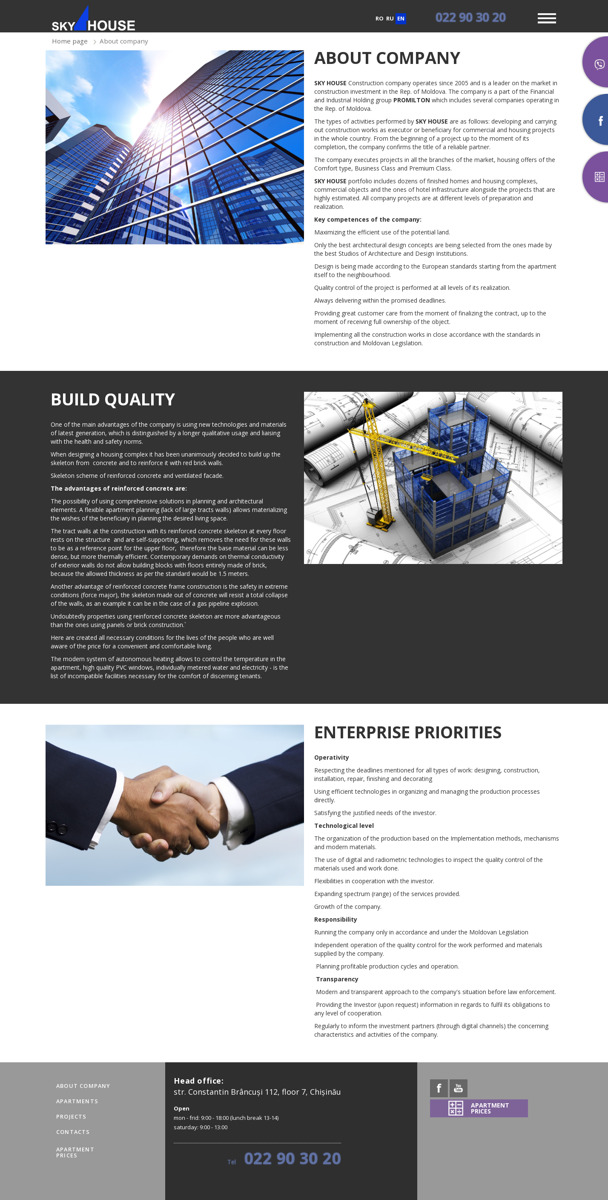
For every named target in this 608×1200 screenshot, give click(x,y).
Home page (70, 41)
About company (83, 1086)
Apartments (77, 1101)
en (400, 18)
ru (390, 18)
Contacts (73, 1132)
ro (380, 18)
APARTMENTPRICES (75, 1152)
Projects (71, 1116)
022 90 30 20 (471, 17)
